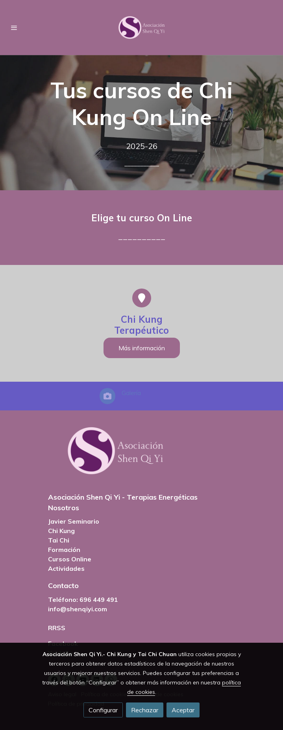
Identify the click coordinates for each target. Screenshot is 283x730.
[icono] (141, 298)
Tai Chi (58, 540)
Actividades (66, 568)
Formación (64, 549)
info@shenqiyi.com (77, 609)
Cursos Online (69, 559)
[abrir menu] (14, 27)
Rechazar (144, 710)
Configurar (103, 710)
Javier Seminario (73, 521)
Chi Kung (61, 531)
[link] (141, 27)
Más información (141, 348)
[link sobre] (141, 455)
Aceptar (183, 710)
